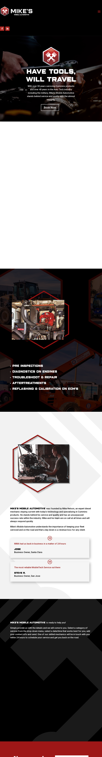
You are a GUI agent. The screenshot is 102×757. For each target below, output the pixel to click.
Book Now (50, 107)
